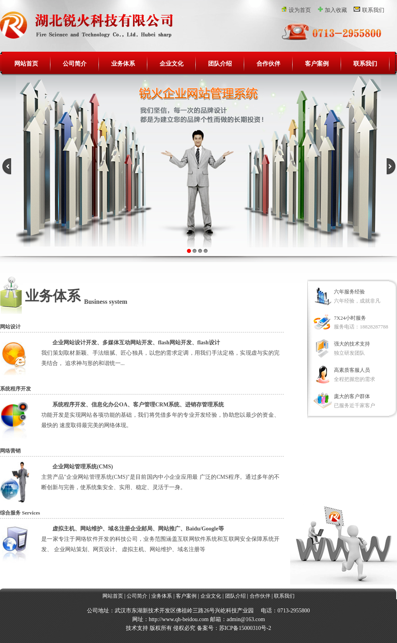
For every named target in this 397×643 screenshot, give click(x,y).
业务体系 (123, 63)
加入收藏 (336, 10)
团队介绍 (220, 63)
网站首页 (26, 63)
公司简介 (75, 63)
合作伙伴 (268, 63)
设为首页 (300, 10)
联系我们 (373, 10)
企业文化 (171, 63)
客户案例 (317, 63)
